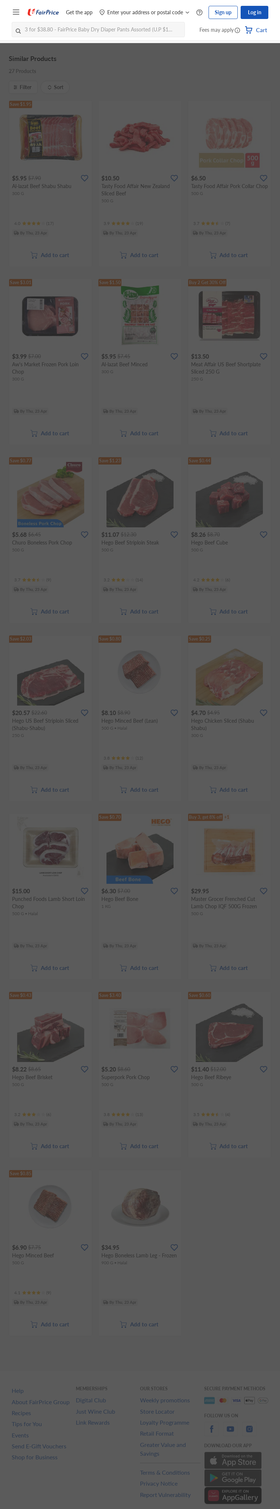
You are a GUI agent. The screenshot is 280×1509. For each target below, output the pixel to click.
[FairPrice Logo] (43, 12)
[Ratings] (34, 223)
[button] (237, 30)
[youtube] (230, 1433)
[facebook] (211, 1433)
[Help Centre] (199, 12)
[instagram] (249, 1433)
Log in (254, 12)
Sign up (223, 12)
